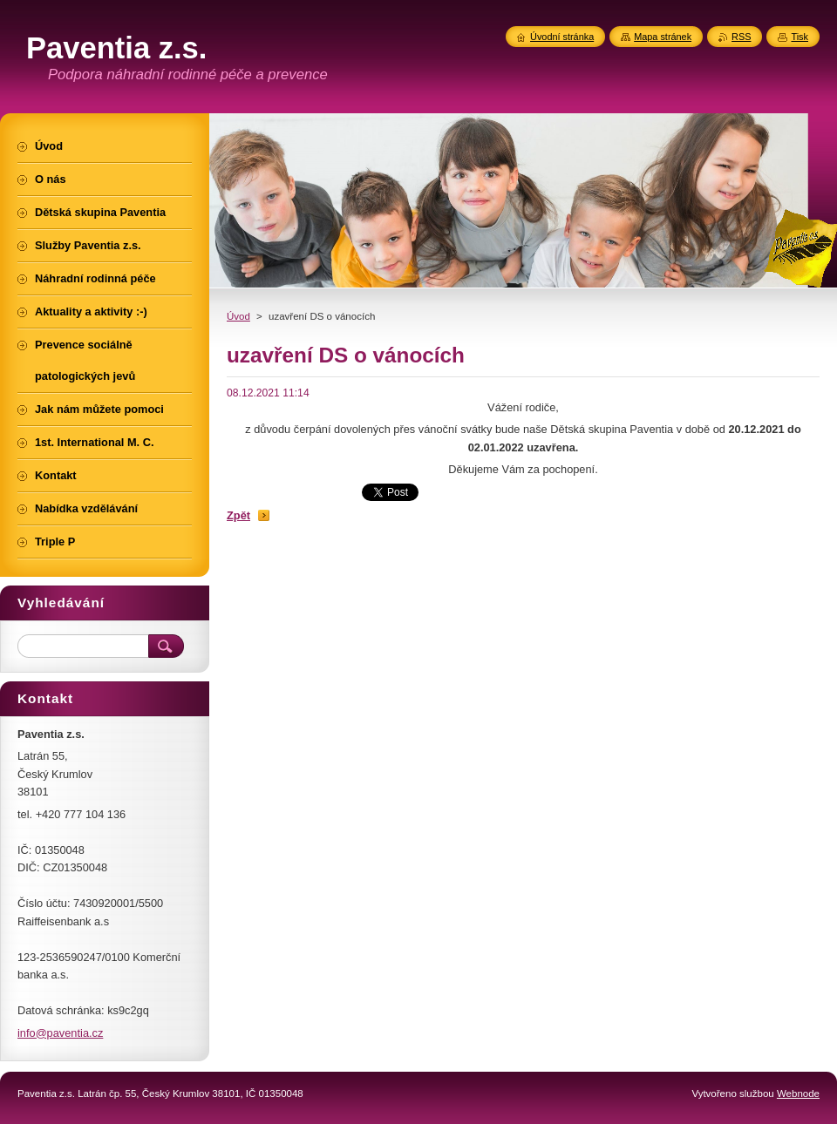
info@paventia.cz (60, 1032)
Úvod (238, 316)
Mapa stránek (662, 36)
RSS (741, 36)
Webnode (798, 1093)
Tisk (799, 36)
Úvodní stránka (562, 36)
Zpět (238, 515)
